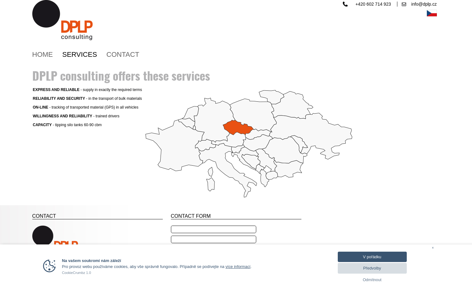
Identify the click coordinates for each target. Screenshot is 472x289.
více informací (238, 266)
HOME (42, 54)
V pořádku (372, 256)
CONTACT (122, 54)
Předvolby (372, 268)
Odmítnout (372, 279)
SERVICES (79, 54)
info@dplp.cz (424, 4)
